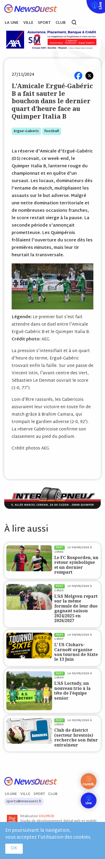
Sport (44, 23)
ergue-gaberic (26, 131)
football (51, 131)
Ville (28, 23)
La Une (12, 23)
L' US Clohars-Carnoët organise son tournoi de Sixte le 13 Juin (76, 652)
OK (14, 848)
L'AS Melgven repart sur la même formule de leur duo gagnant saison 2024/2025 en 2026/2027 (76, 608)
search (77, 23)
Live (85, 3)
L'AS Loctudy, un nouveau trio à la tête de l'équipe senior (72, 691)
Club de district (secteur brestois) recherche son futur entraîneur (76, 737)
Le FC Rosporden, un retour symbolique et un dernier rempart (76, 565)
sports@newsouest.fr (24, 801)
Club (61, 23)
